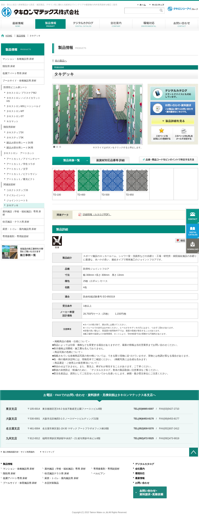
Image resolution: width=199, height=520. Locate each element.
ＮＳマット (12, 121)
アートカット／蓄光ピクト (21, 179)
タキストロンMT (15, 111)
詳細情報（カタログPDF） (97, 214)
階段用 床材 (9, 66)
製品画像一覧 (71, 160)
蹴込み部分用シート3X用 (20, 142)
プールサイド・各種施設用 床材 (19, 80)
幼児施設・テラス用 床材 (16, 221)
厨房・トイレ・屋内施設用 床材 (19, 229)
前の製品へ (61, 60)
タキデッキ (12, 205)
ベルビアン (99, 473)
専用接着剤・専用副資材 (16, 236)
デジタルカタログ (83, 24)
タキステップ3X (15, 132)
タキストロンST (15, 116)
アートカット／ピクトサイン (22, 174)
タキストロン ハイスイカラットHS (23, 100)
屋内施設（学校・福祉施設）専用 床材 (22, 213)
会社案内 (116, 24)
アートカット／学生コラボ (21, 164)
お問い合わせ (181, 24)
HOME (9, 35)
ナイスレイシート (16, 195)
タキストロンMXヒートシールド (24, 106)
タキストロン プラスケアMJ (21, 92)
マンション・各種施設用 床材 (18, 59)
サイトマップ (48, 452)
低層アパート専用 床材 (15, 73)
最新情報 (17, 24)
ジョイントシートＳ (17, 200)
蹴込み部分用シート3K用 (20, 147)
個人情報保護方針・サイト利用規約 (18, 452)
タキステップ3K (15, 137)
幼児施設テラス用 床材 (57, 473)
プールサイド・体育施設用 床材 (20, 483)
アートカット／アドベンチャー (23, 158)
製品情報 (50, 24)
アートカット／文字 (17, 169)
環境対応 (148, 24)
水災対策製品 (52, 483)
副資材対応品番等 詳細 (110, 160)
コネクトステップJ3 (17, 190)
